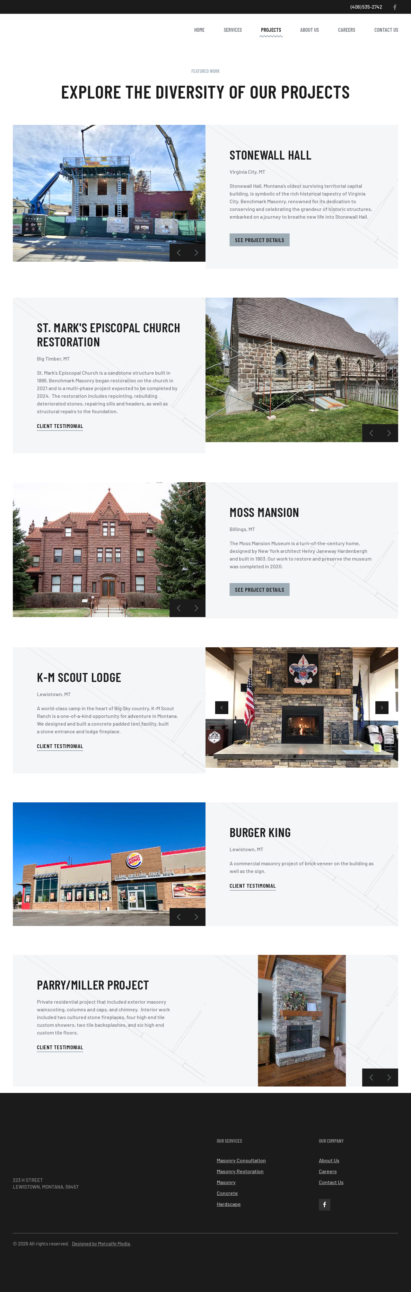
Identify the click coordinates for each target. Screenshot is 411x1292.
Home (199, 29)
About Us (309, 29)
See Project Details (259, 239)
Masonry (226, 1182)
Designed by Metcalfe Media (101, 1243)
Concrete (227, 1193)
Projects (271, 29)
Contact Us (386, 29)
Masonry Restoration (240, 1171)
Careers (346, 29)
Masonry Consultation (241, 1160)
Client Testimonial (60, 425)
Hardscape (229, 1204)
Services (233, 29)
